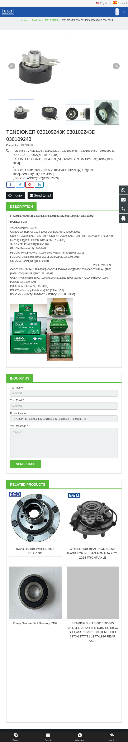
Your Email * (17, 400)
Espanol (120, 3)
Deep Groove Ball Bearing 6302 (35, 623)
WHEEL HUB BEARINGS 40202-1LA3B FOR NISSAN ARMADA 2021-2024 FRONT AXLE (93, 553)
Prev (11, 66)
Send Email (40, 195)
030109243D (89, 150)
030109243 (107, 150)
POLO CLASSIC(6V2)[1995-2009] (36, 178)
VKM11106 (35, 150)
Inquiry (15, 195)
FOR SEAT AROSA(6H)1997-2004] (35, 154)
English (102, 3)
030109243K (70, 150)
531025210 (51, 150)
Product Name (18, 413)
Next (116, 66)
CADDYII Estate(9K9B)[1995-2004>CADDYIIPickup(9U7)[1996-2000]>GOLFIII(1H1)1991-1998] (54, 170)
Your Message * (19, 426)
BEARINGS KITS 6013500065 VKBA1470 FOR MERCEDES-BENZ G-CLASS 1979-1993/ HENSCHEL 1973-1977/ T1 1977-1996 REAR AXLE (92, 631)
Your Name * (17, 387)
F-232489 (19, 150)
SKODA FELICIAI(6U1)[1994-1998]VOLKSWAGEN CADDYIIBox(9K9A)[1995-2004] (63, 159)
